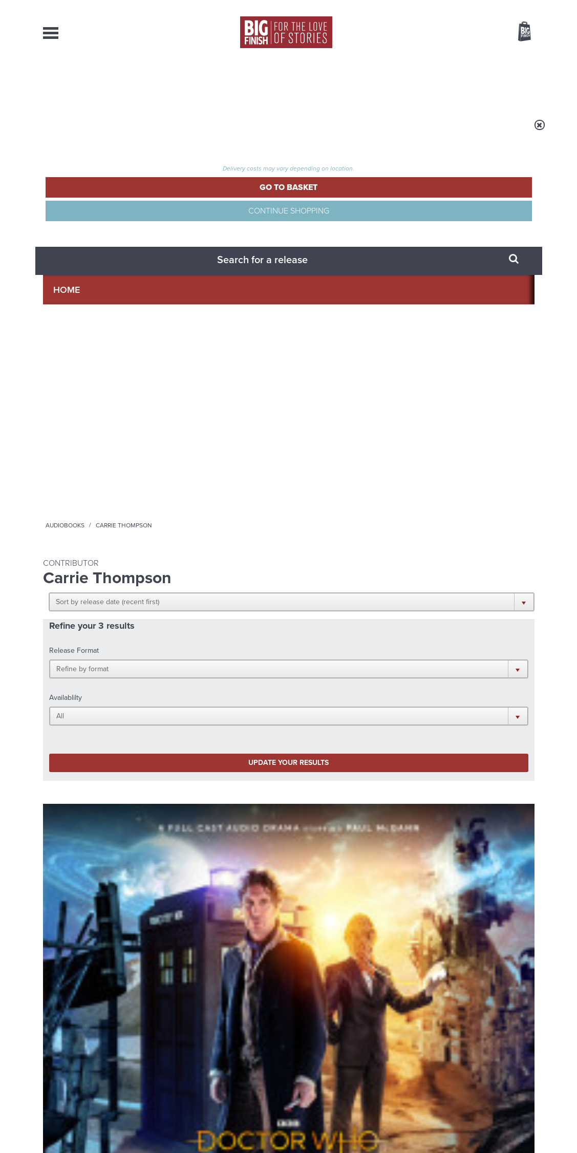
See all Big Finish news (482, 767)
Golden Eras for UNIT (433, 784)
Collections (181, 82)
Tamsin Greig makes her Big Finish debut (448, 894)
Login (478, 7)
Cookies (217, 1125)
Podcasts (389, 82)
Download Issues (511, 1057)
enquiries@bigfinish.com (308, 1048)
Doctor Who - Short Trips (333, 446)
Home (103, 131)
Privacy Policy (64, 712)
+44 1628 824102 (226, 1038)
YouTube (425, 666)
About (450, 82)
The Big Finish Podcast (200, 446)
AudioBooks (98, 82)
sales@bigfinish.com (216, 1048)
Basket (518, 32)
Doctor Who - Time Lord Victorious (92, 446)
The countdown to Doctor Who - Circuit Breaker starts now (203, 791)
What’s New (264, 82)
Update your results (204, 283)
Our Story (521, 1039)
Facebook (334, 666)
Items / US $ (470, 32)
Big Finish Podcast (401, 675)
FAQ (528, 1048)
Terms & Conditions (259, 1125)
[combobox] (441, 59)
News (328, 82)
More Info (97, 536)
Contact (509, 82)
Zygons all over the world (189, 886)
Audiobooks (142, 131)
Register (510, 7)
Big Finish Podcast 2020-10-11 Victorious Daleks (223, 461)
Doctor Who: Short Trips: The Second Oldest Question (340, 466)
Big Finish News (90, 765)
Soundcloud (468, 666)
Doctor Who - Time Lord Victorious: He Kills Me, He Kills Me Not (94, 466)
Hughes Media (96, 1138)
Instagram (392, 666)
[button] (339, 199)
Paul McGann (84, 487)
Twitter (363, 666)
